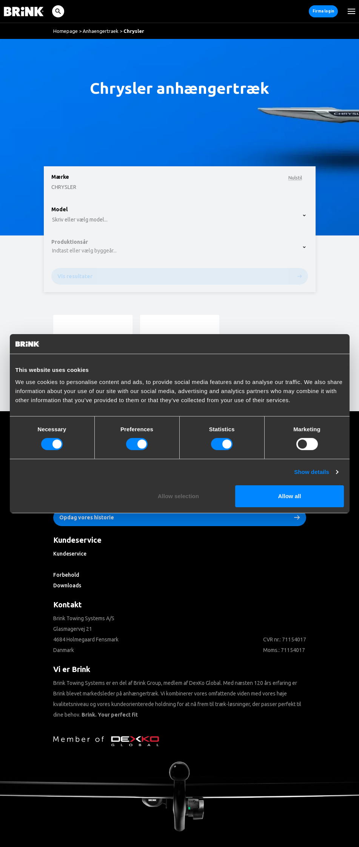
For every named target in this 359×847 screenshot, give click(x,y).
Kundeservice (69, 554)
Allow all (289, 496)
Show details (311, 472)
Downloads (67, 585)
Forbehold (66, 575)
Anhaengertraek (101, 31)
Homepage (65, 31)
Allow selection (178, 496)
